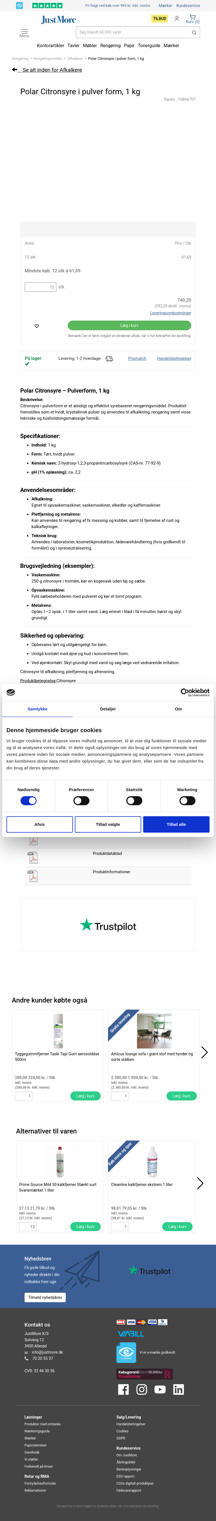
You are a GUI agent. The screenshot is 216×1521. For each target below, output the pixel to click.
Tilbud (159, 18)
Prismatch (137, 358)
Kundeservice (188, 5)
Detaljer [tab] (108, 708)
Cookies (122, 1431)
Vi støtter (31, 1459)
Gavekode (31, 1452)
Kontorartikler (50, 45)
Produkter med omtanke (42, 1424)
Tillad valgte (108, 824)
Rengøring (20, 58)
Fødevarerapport (128, 1490)
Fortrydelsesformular (40, 1483)
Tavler (74, 45)
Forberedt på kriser (38, 1467)
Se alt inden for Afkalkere (47, 70)
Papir (129, 45)
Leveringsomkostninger (170, 313)
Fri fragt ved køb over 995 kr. (118, 5)
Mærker (165, 5)
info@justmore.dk (47, 1352)
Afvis (39, 824)
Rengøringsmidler (48, 58)
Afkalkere (75, 58)
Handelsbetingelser (174, 358)
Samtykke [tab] (38, 708)
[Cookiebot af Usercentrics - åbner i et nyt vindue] (185, 692)
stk (60, 287)
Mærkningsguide (37, 1431)
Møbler (90, 45)
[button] (194, 32)
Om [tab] (178, 708)
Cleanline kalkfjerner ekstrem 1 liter (142, 1184)
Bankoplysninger (128, 1469)
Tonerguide (149, 45)
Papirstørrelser (35, 1445)
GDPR (120, 1438)
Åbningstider (126, 1462)
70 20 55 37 (42, 1358)
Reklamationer (35, 1490)
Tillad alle (176, 824)
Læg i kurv (129, 325)
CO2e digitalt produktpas (135, 1483)
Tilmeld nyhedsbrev (45, 1297)
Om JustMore (126, 1455)
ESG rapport (125, 1476)
